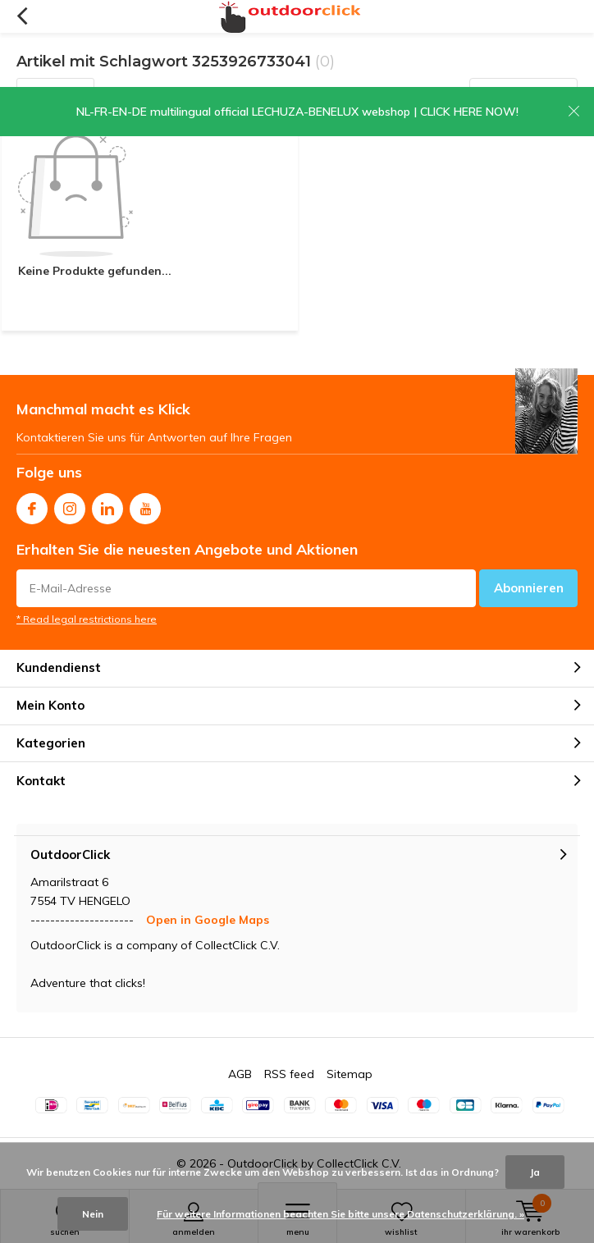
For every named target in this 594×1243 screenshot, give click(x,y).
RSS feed (289, 1074)
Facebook (32, 505)
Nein (92, 1214)
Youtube (145, 505)
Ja (535, 1172)
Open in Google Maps (207, 919)
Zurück (21, 16)
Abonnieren (529, 588)
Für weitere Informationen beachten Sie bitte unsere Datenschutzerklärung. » (340, 1214)
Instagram (69, 505)
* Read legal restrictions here (86, 619)
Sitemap (349, 1074)
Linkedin (107, 505)
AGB (240, 1074)
